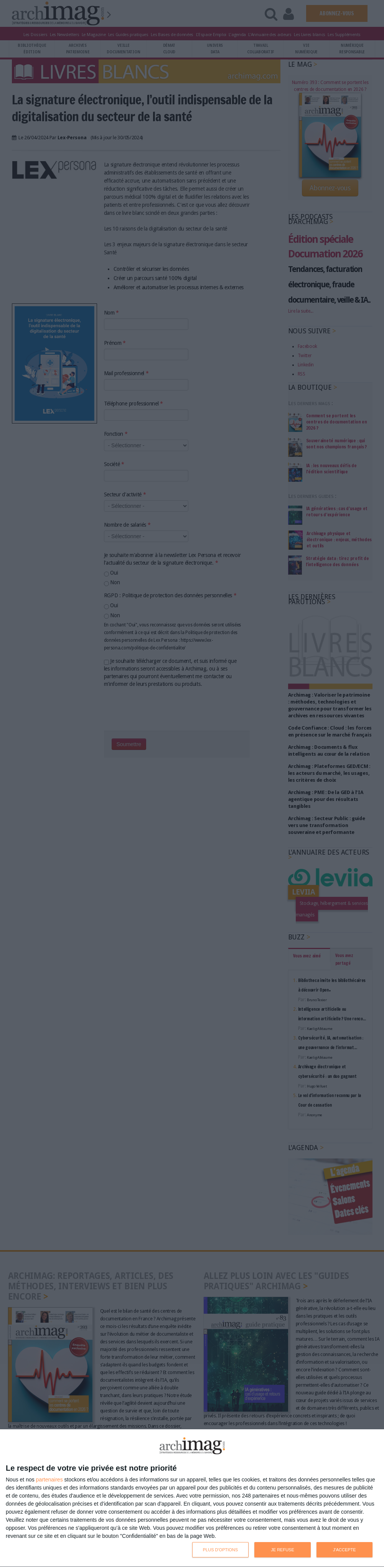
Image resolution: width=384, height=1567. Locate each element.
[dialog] (192, 1498)
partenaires (49, 1479)
